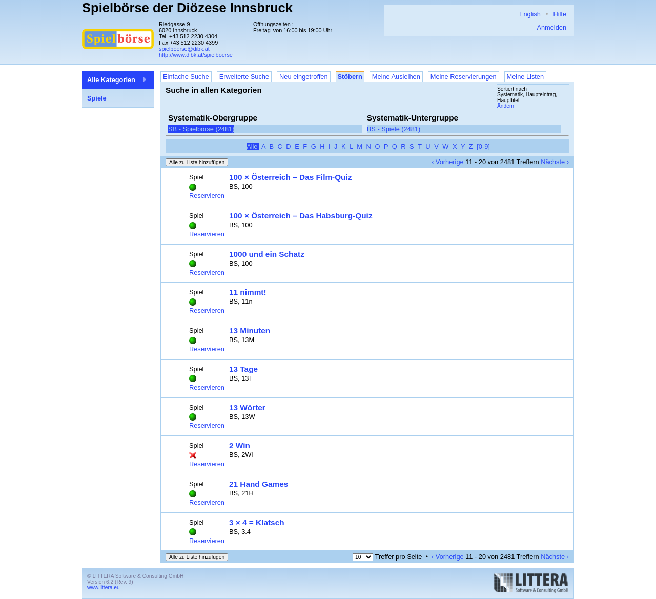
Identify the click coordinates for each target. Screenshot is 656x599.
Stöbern (350, 77)
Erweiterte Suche (244, 77)
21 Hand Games (258, 484)
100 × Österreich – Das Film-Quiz (290, 177)
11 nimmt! (247, 292)
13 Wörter (247, 407)
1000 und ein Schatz (266, 254)
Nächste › (555, 162)
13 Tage (243, 369)
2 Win (239, 445)
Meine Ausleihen (396, 77)
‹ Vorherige (448, 162)
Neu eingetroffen (303, 77)
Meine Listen (525, 77)
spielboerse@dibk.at (184, 49)
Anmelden (551, 27)
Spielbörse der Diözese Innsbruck (187, 8)
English (530, 14)
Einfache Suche (186, 77)
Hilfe (559, 14)
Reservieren (206, 195)
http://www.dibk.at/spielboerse (196, 55)
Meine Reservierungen (463, 77)
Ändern (505, 106)
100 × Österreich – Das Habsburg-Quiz (301, 215)
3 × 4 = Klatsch (256, 522)
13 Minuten (249, 330)
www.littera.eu (103, 587)
